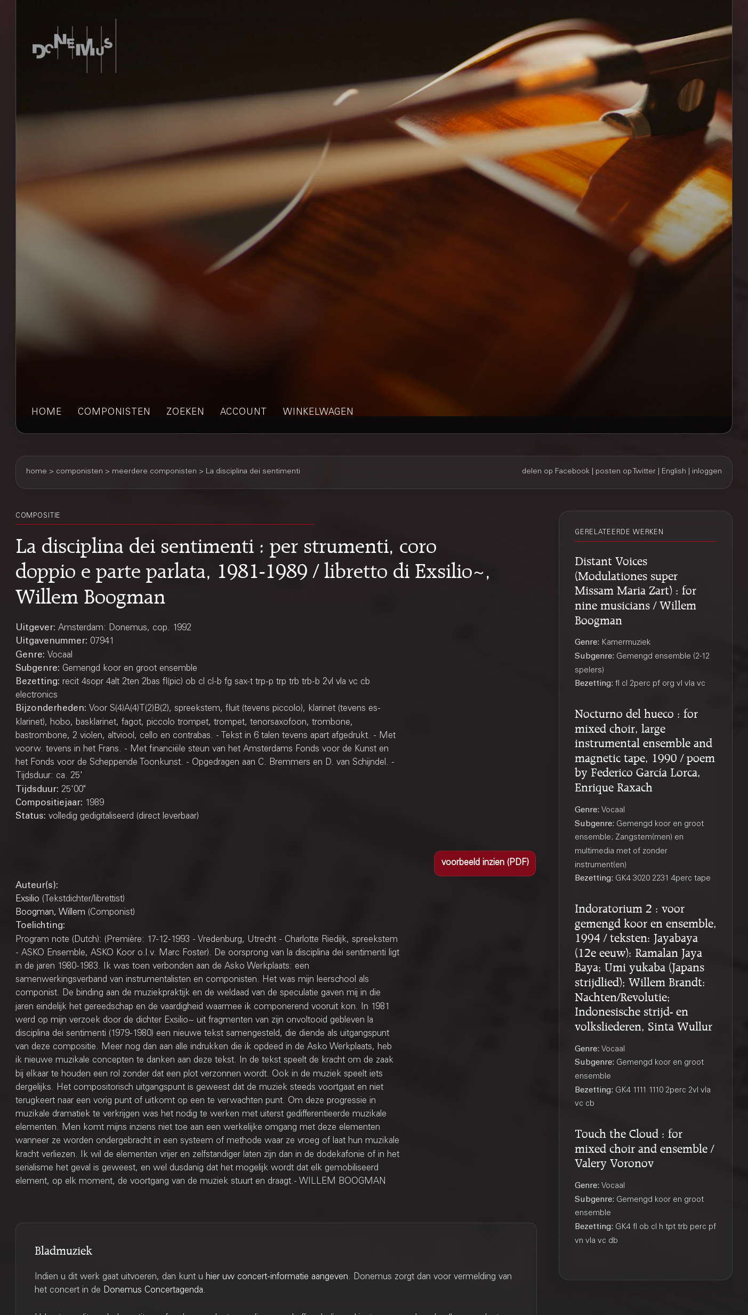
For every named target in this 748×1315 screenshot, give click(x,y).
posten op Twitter (626, 472)
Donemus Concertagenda (153, 1290)
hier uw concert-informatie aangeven (277, 1277)
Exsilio (27, 899)
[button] (485, 863)
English (674, 472)
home (46, 412)
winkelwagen (318, 412)
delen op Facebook (556, 472)
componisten (114, 412)
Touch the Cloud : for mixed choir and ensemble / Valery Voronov (644, 1147)
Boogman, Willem (50, 912)
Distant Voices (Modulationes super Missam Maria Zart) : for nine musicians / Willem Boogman (635, 588)
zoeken (185, 412)
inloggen (707, 472)
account (243, 412)
